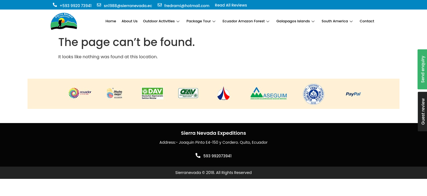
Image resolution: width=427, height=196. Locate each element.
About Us (129, 21)
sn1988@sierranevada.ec (128, 5)
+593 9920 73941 (75, 5)
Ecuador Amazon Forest (245, 21)
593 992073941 (217, 156)
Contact (367, 21)
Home (110, 21)
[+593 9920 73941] (55, 5)
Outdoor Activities (161, 21)
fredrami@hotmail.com (187, 5)
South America (337, 21)
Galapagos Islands (295, 21)
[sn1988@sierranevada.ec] (99, 5)
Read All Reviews (231, 5)
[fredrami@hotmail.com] (160, 5)
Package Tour (201, 21)
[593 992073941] (198, 155)
